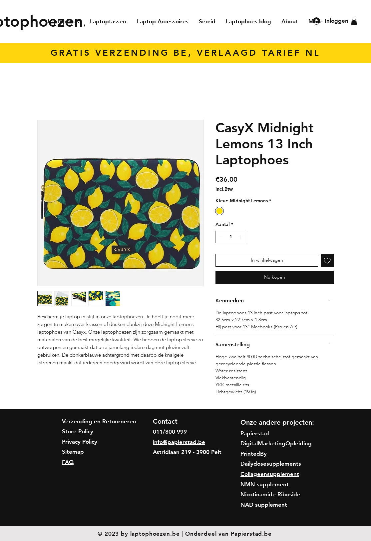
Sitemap (73, 451)
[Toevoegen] (327, 260)
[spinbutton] (231, 237)
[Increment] (241, 237)
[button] (354, 21)
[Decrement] (220, 237)
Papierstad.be (251, 533)
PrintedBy (253, 453)
